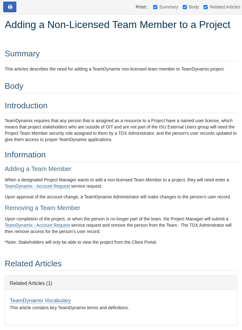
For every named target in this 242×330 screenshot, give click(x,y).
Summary (165, 6)
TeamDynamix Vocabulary (40, 301)
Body (191, 6)
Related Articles (222, 6)
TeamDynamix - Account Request (37, 186)
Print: (141, 6)
